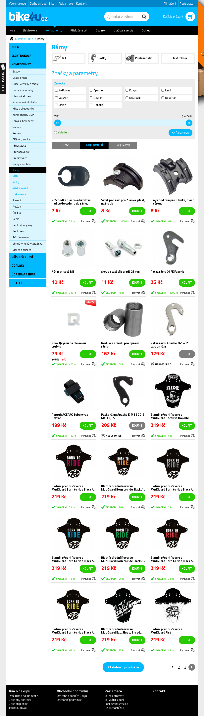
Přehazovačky (21, 152)
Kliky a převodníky (23, 108)
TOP (66, 145)
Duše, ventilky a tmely (25, 84)
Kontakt (81, 3)
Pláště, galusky (21, 139)
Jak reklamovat (114, 695)
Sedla (16, 219)
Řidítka (17, 213)
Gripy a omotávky (23, 90)
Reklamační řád (114, 707)
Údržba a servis (123, 30)
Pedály (17, 133)
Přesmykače (20, 158)
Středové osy (21, 237)
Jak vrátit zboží (114, 699)
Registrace (186, 3)
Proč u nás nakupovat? (23, 695)
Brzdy (16, 71)
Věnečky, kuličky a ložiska (27, 243)
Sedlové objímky (22, 225)
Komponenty (54, 30)
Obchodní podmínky (41, 3)
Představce (19, 145)
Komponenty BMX (23, 115)
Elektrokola (30, 30)
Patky (16, 182)
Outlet (146, 30)
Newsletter (3, 78)
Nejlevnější (94, 145)
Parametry (182, 132)
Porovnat (86, 221)
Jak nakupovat (18, 707)
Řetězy (17, 206)
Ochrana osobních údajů (72, 695)
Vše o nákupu (17, 3)
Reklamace (66, 3)
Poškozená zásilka (116, 703)
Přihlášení (170, 3)
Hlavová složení (22, 96)
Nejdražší (123, 145)
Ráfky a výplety (22, 164)
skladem (61, 132)
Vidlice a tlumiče (22, 250)
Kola (12, 30)
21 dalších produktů (123, 667)
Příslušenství (79, 30)
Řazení (17, 200)
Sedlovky (18, 231)
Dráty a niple (20, 77)
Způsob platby (18, 703)
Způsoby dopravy (20, 699)
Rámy (40, 39)
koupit (88, 211)
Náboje (17, 127)
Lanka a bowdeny (23, 121)
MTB (15, 176)
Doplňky (101, 30)
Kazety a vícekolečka (25, 102)
